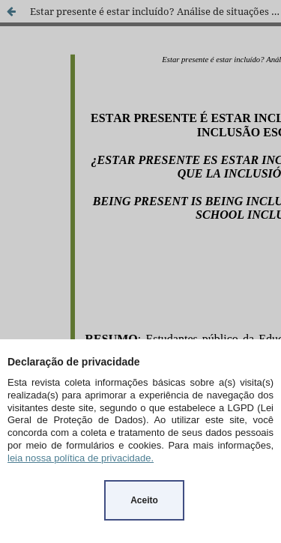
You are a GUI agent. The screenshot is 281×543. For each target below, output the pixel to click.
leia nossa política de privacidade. (80, 458)
